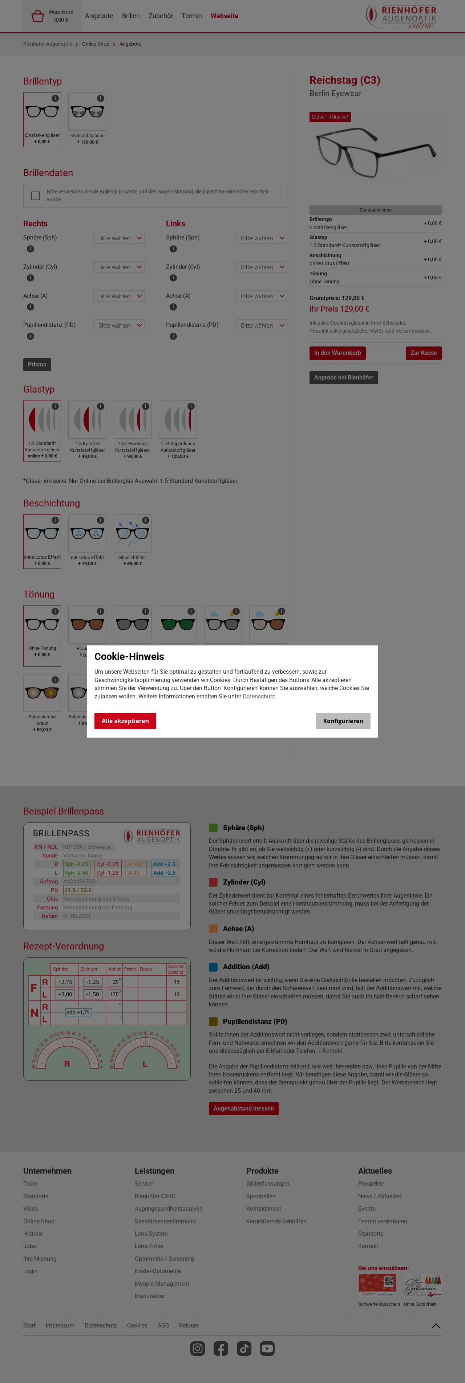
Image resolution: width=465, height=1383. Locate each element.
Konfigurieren (343, 721)
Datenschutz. (259, 696)
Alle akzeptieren (125, 721)
